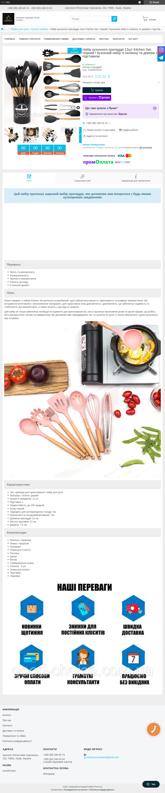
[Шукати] (114, 19)
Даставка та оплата (13, 730)
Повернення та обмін (14, 736)
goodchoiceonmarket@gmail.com (101, 757)
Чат (151, 784)
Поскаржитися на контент (76, 790)
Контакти (119, 39)
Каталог (7, 715)
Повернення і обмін (56, 39)
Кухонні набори (39, 29)
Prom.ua (98, 787)
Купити (99, 90)
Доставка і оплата (83, 39)
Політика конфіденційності (17, 741)
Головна (9, 39)
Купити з (99, 97)
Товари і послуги (29, 39)
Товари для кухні (19, 29)
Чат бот (133, 39)
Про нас (104, 39)
